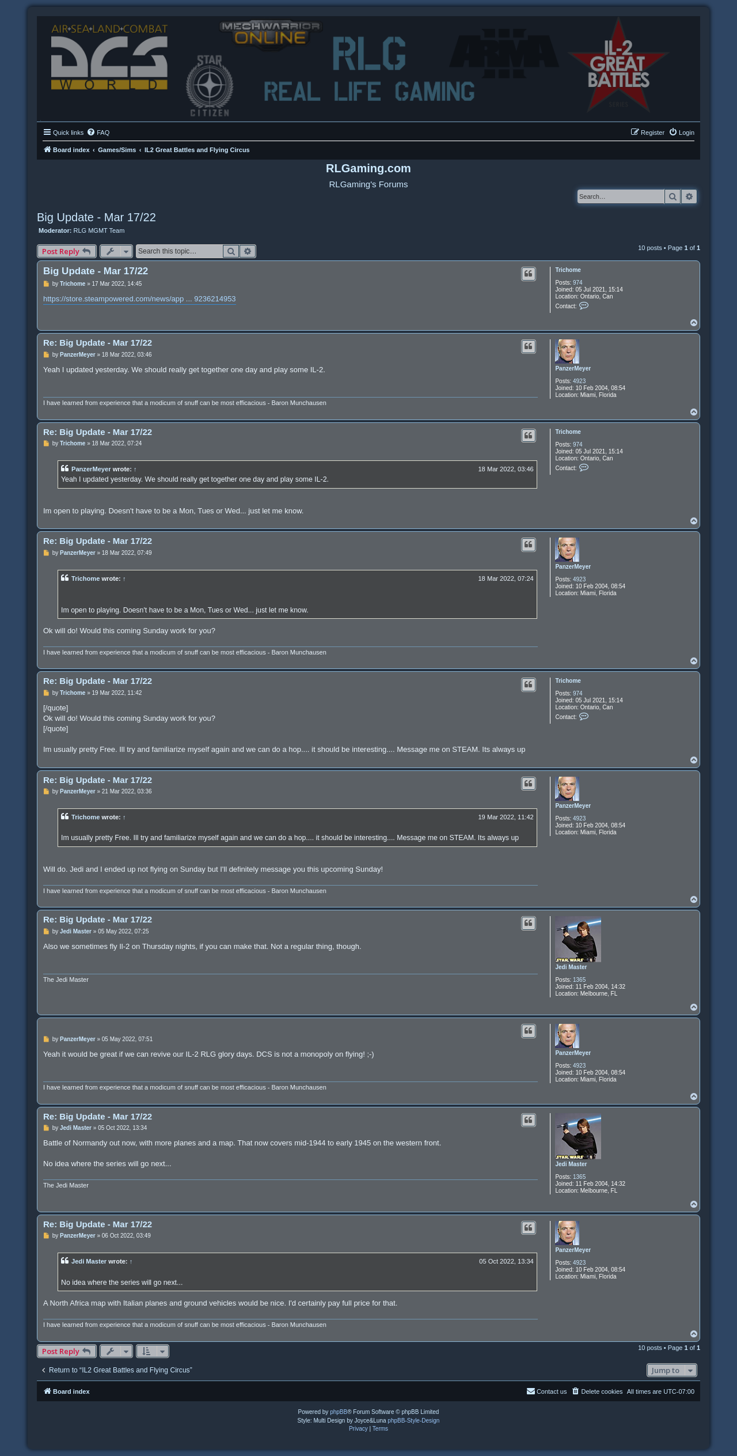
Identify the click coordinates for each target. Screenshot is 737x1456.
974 (578, 282)
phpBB (338, 1412)
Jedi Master (571, 967)
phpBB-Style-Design (413, 1420)
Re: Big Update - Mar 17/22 (97, 342)
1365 (579, 980)
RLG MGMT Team (99, 230)
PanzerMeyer (573, 368)
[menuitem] (97, 132)
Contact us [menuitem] (546, 1391)
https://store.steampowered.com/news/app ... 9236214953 (139, 298)
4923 (579, 381)
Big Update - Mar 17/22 (96, 217)
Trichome (567, 270)
